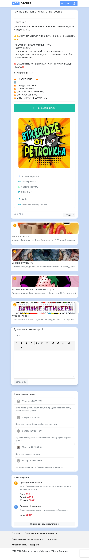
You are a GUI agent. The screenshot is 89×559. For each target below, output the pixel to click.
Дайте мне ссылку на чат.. (28, 454)
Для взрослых (27, 181)
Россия (25, 176)
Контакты (52, 539)
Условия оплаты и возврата (25, 545)
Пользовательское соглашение (27, 539)
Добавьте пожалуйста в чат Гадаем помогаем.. (37, 424)
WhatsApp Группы (29, 187)
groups (21, 3)
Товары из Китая (20, 236)
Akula (22, 199)
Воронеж (34, 176)
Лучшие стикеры (20, 316)
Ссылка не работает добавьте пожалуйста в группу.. (40, 467)
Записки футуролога (22, 263)
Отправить (21, 382)
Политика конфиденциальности (41, 533)
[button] (68, 3)
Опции (68, 215)
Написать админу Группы (32, 204)
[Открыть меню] (62, 3)
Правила (16, 533)
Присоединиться (44, 108)
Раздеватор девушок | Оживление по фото (33, 289)
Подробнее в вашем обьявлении (44, 524)
